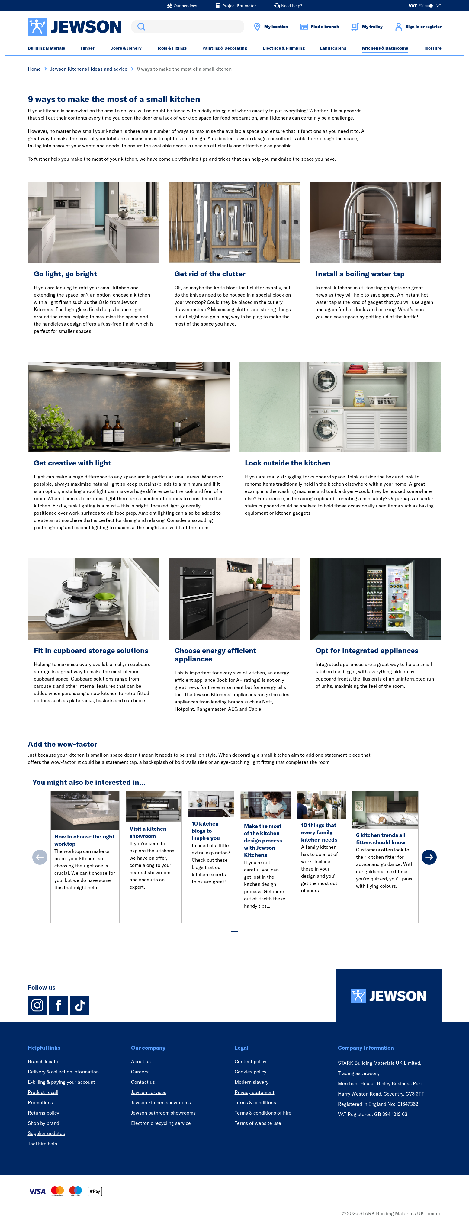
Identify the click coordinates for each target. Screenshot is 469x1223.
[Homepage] (388, 996)
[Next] (429, 857)
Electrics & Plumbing (284, 48)
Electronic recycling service (161, 1123)
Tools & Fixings (172, 48)
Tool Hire (433, 48)
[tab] (234, 931)
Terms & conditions (255, 1102)
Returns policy (43, 1113)
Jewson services (148, 1092)
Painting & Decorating (224, 48)
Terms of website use (258, 1123)
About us (141, 1061)
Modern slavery (251, 1082)
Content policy (250, 1061)
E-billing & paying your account (61, 1082)
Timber (87, 48)
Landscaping (333, 48)
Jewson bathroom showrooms (163, 1113)
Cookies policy (250, 1072)
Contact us (143, 1082)
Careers (140, 1072)
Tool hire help (42, 1144)
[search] (187, 26)
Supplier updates (46, 1133)
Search (140, 26)
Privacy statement (255, 1092)
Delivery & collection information (63, 1072)
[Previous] (39, 857)
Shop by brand (43, 1123)
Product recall (43, 1092)
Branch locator (44, 1061)
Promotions (40, 1102)
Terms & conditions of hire (263, 1113)
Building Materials (46, 48)
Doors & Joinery (126, 48)
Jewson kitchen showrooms (161, 1102)
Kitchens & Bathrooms (385, 48)
